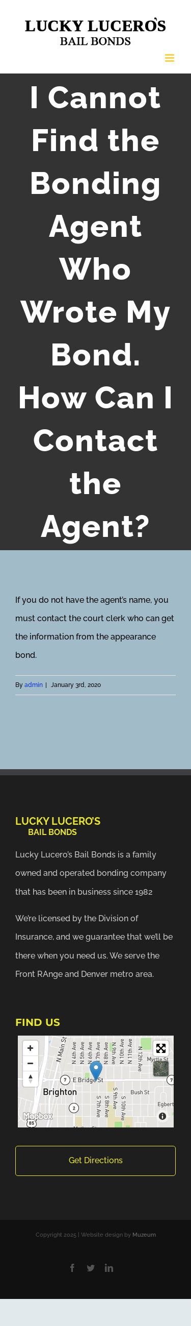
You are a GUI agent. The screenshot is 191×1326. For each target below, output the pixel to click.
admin (33, 685)
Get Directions (96, 1160)
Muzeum (144, 1235)
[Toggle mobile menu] (170, 58)
